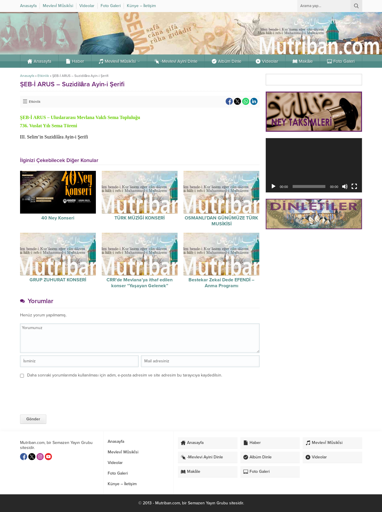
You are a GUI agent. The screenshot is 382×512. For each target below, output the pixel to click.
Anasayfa (27, 76)
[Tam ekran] (354, 186)
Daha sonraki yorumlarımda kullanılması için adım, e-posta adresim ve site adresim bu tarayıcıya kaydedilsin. (124, 375)
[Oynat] (273, 186)
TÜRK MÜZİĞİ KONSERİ (139, 218)
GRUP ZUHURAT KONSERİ (57, 280)
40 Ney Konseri (57, 218)
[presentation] (60, 391)
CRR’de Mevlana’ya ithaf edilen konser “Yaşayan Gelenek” (139, 283)
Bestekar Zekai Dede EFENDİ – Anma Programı (221, 283)
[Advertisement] (313, 275)
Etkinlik (43, 76)
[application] (314, 165)
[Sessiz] (345, 186)
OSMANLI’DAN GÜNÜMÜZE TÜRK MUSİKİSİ (221, 221)
